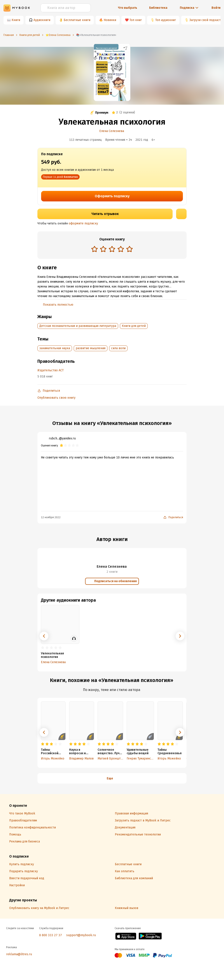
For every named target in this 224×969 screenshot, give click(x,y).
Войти (216, 8)
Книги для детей (134, 326)
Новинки (110, 20)
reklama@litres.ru (19, 954)
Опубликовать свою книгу (56, 398)
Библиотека (158, 8)
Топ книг (136, 20)
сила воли (118, 348)
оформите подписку (83, 223)
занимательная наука (54, 348)
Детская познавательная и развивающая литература (77, 326)
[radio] (94, 248)
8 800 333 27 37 (50, 935)
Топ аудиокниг (165, 20)
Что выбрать (127, 8)
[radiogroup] (112, 249)
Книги (16, 20)
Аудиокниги (41, 20)
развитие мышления (90, 348)
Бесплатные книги (77, 20)
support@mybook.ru (81, 935)
